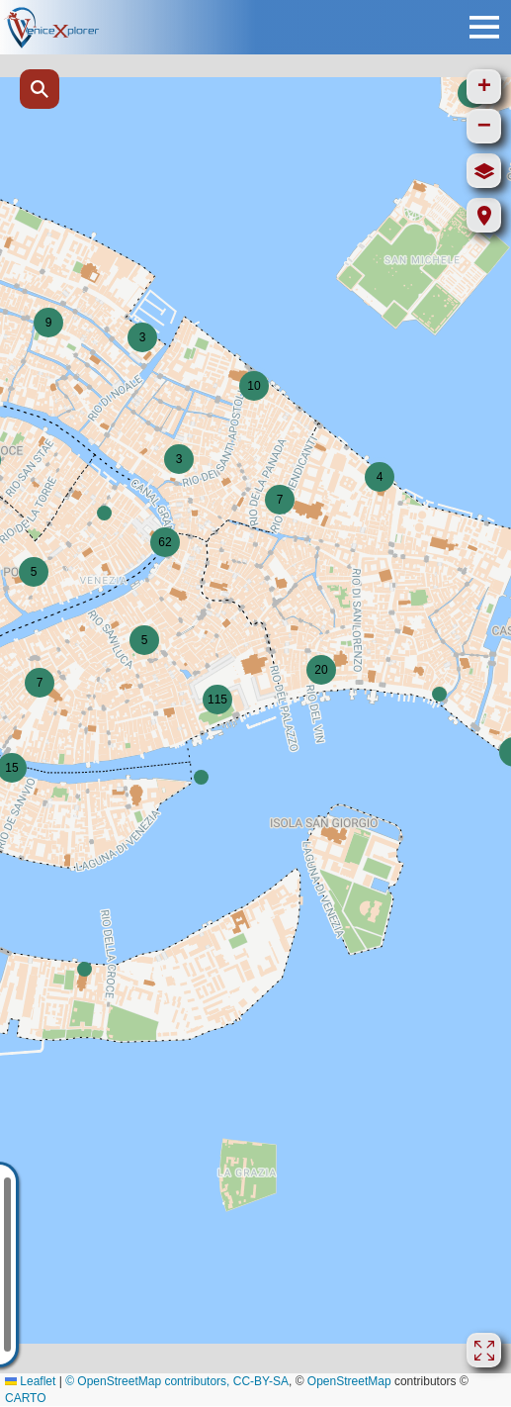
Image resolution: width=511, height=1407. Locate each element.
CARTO (25, 1398)
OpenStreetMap (349, 1381)
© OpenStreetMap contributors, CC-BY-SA (177, 1381)
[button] (142, 337)
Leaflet (30, 1381)
